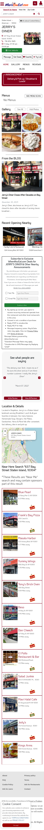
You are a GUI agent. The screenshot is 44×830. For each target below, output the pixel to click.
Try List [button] (37, 57)
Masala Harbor (27, 538)
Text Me (11, 293)
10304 (13, 23)
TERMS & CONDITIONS (20, 818)
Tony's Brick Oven (29, 584)
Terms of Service (17, 333)
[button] (35, 3)
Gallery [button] (15, 64)
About (4, 776)
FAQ (4, 780)
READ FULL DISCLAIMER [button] (22, 288)
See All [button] (20, 109)
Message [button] (7, 57)
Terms (26, 780)
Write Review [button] (12, 398)
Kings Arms (25, 745)
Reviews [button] (36, 64)
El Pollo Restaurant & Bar (28, 654)
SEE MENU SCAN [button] (33, 96)
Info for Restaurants (32, 784)
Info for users (7, 789)
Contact (27, 789)
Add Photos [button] (34, 109)
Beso (21, 607)
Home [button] (6, 64)
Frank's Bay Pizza (29, 515)
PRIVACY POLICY (18, 820)
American (6, 23)
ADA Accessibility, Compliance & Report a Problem (22, 801)
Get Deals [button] (17, 57)
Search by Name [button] (10, 10)
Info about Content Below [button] (30, 21)
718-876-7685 (9, 41)
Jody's (22, 722)
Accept (15, 825)
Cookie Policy (7, 784)
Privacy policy (29, 776)
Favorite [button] (27, 57)
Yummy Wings (26, 561)
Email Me (10, 298)
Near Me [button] (22, 10)
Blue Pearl (24, 492)
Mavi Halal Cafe (27, 699)
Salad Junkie (26, 676)
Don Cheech (25, 630)
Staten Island (7, 20)
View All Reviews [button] (31, 398)
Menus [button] (26, 64)
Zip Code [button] (31, 10)
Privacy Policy (32, 331)
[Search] (20, 14)
